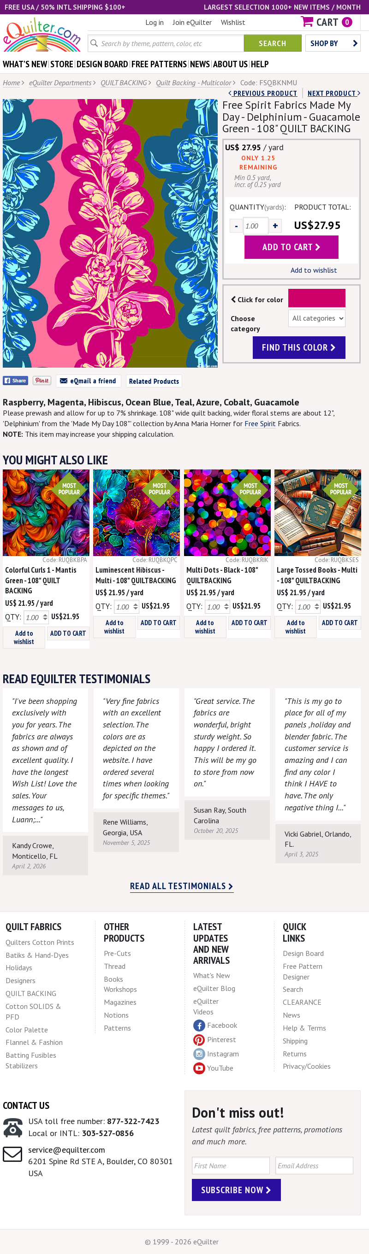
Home (11, 82)
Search (272, 43)
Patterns (117, 1027)
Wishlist (233, 22)
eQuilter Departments (60, 82)
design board (102, 64)
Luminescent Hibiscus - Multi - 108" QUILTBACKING (135, 575)
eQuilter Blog (214, 988)
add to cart (291, 247)
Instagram (216, 1054)
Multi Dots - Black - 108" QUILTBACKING (222, 575)
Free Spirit (260, 423)
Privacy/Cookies (307, 1066)
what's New (25, 64)
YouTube (213, 1068)
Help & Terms (304, 1027)
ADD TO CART (68, 633)
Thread (114, 966)
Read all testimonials (182, 886)
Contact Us (26, 1105)
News (291, 1015)
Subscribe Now (236, 1190)
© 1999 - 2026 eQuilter (182, 1241)
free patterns (159, 64)
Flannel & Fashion (34, 1042)
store (61, 64)
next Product (334, 93)
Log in (154, 22)
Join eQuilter (192, 22)
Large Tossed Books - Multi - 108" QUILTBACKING (317, 575)
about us (230, 64)
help (260, 64)
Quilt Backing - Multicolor (193, 82)
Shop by (334, 43)
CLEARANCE (302, 1002)
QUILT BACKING (124, 82)
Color (317, 298)
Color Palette (27, 1029)
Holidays (19, 967)
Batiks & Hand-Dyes (37, 955)
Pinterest (214, 1039)
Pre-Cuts (117, 953)
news (200, 64)
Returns (295, 1053)
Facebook (215, 1025)
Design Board (303, 953)
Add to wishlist (314, 270)
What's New (211, 975)
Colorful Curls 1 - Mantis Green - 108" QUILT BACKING (41, 580)
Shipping (295, 1040)
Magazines (120, 1002)
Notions (116, 1015)
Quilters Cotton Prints (40, 942)
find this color (299, 347)
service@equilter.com (66, 1149)
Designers (21, 980)
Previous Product (263, 93)
